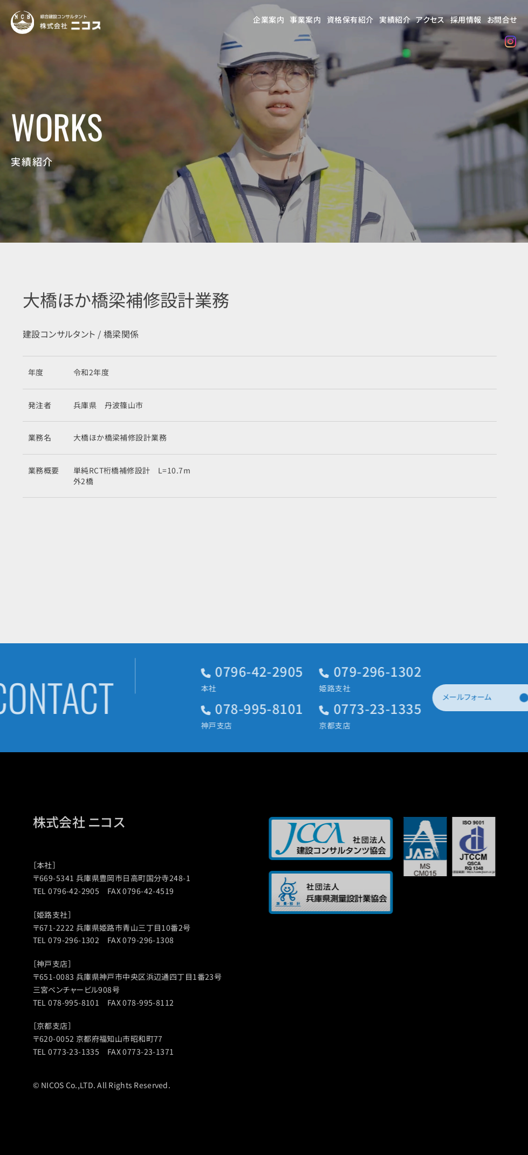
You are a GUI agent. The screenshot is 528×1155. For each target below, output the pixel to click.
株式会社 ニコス (91, 821)
